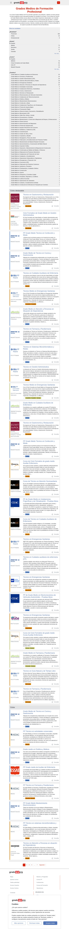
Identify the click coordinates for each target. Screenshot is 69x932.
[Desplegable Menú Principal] (11, 3)
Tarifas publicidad (14, 882)
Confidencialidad (14, 895)
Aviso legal (13, 898)
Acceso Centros (14, 888)
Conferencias (40, 882)
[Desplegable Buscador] (58, 2)
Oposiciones (40, 888)
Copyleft (12, 901)
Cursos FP (39, 879)
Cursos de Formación (42, 885)
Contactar (12, 892)
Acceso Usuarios (14, 885)
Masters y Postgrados (42, 876)
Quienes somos (14, 879)
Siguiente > (42, 865)
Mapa (11, 876)
